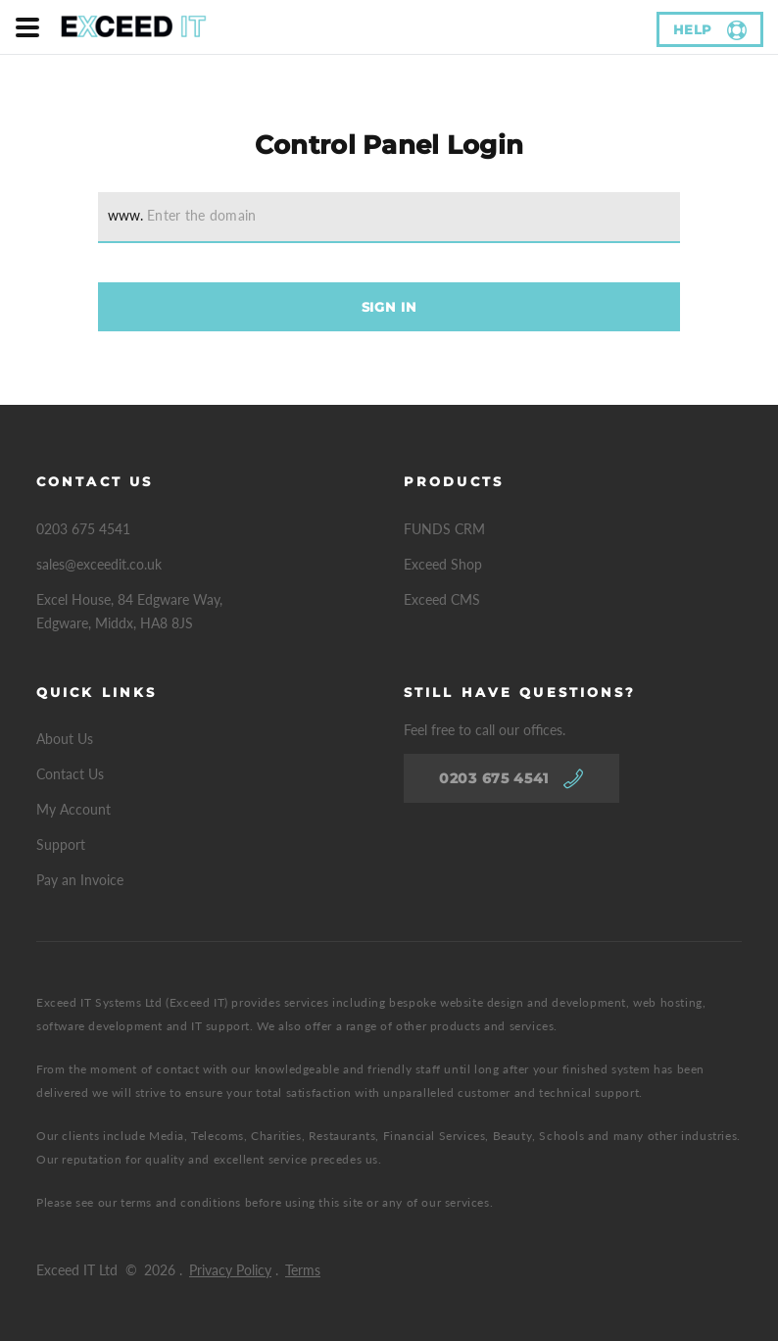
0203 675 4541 (83, 529)
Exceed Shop (443, 564)
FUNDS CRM (444, 529)
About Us (64, 738)
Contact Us (70, 774)
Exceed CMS (442, 599)
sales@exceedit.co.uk (99, 564)
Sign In (389, 307)
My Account (73, 809)
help (693, 29)
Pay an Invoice (79, 879)
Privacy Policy (230, 1270)
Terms (302, 1270)
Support (60, 844)
